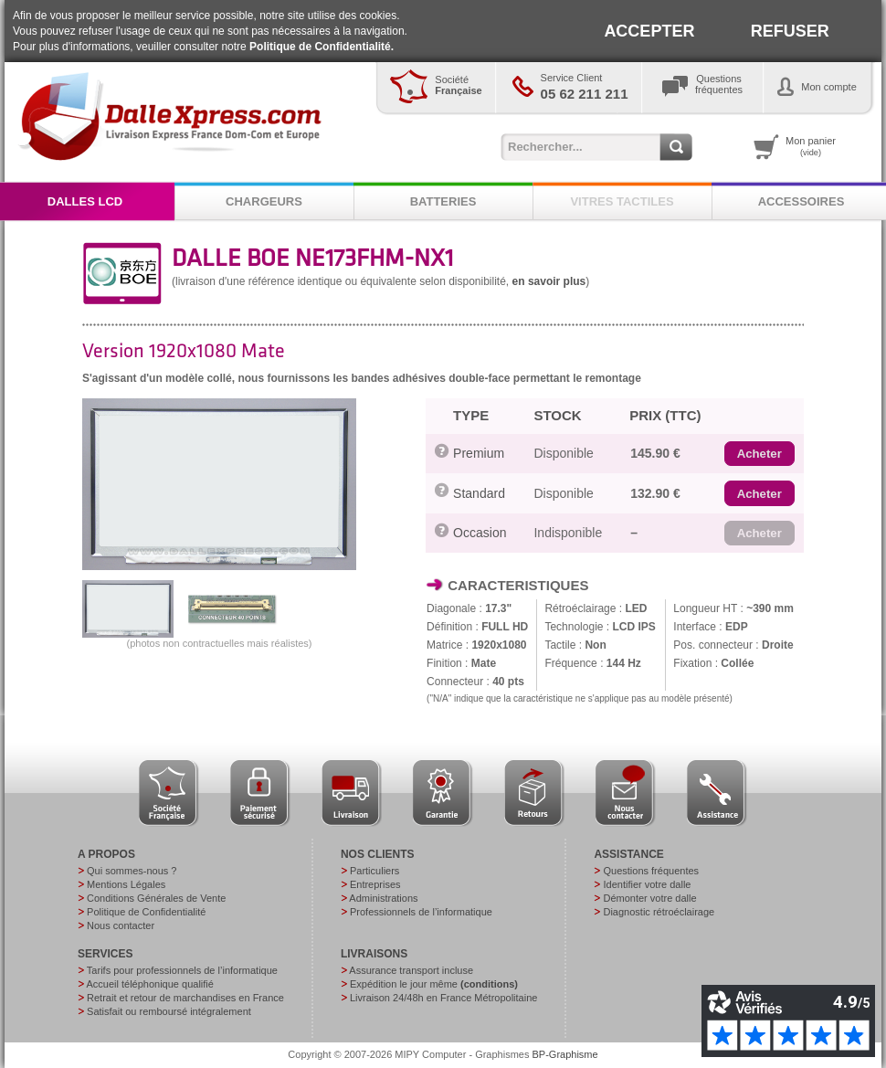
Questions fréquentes (651, 870)
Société (458, 85)
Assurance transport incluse (411, 970)
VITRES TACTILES (621, 201)
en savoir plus (549, 281)
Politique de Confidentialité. (321, 46)
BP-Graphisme (565, 1054)
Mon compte (829, 86)
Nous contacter (120, 925)
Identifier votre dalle (647, 884)
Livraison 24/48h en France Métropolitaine (443, 997)
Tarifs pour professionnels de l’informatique (182, 970)
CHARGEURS (264, 201)
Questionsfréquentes (719, 84)
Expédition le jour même (434, 983)
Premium (478, 453)
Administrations (383, 898)
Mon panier (811, 146)
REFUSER (790, 31)
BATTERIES (443, 201)
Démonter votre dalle (649, 898)
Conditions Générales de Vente (156, 898)
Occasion (479, 532)
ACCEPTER (649, 31)
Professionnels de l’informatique (421, 911)
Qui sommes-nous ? (131, 870)
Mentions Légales (126, 884)
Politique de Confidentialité (146, 911)
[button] (759, 454)
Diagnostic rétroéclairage (658, 911)
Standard (479, 493)
